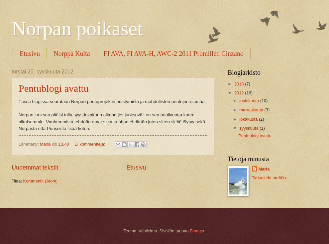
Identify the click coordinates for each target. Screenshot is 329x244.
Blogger (197, 230)
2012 (239, 92)
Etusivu (30, 53)
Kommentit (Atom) (40, 181)
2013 (239, 83)
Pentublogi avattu (54, 88)
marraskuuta (251, 109)
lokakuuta (249, 119)
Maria (264, 169)
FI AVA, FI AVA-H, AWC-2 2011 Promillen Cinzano (174, 53)
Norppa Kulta (72, 53)
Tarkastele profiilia (269, 177)
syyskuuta (249, 128)
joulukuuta (249, 100)
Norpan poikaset (77, 29)
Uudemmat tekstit (35, 167)
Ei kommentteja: (90, 144)
